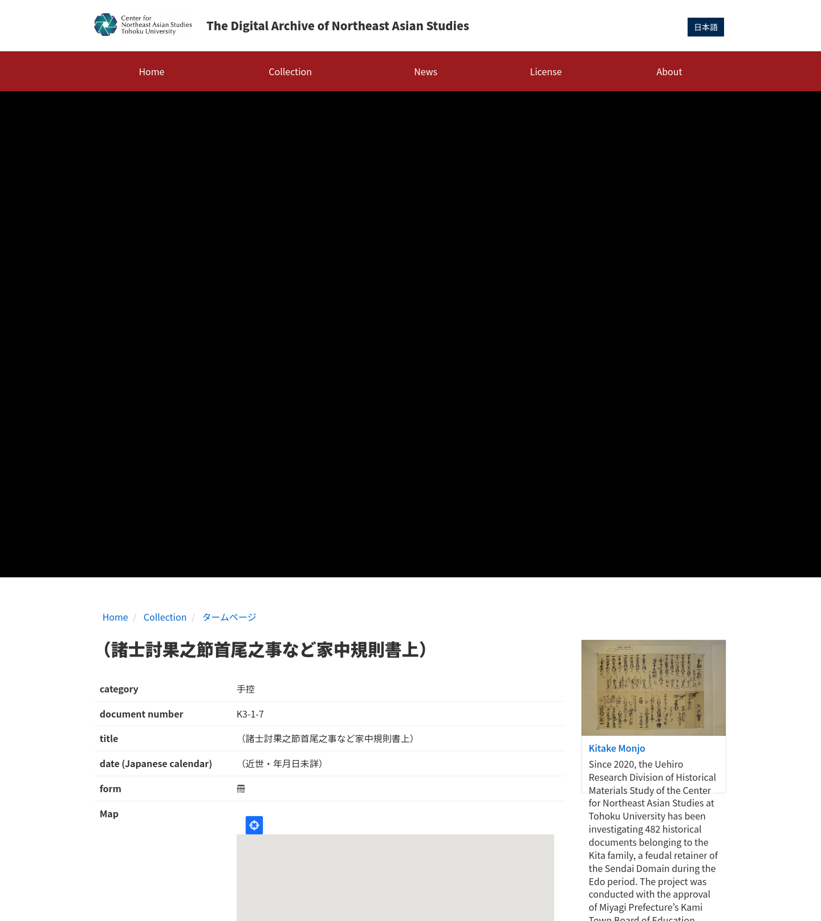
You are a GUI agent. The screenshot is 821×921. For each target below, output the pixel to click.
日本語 (706, 26)
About (669, 71)
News (425, 71)
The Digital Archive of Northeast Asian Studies (337, 25)
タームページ (229, 616)
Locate (254, 825)
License (546, 71)
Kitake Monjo (617, 748)
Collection (290, 71)
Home (151, 71)
